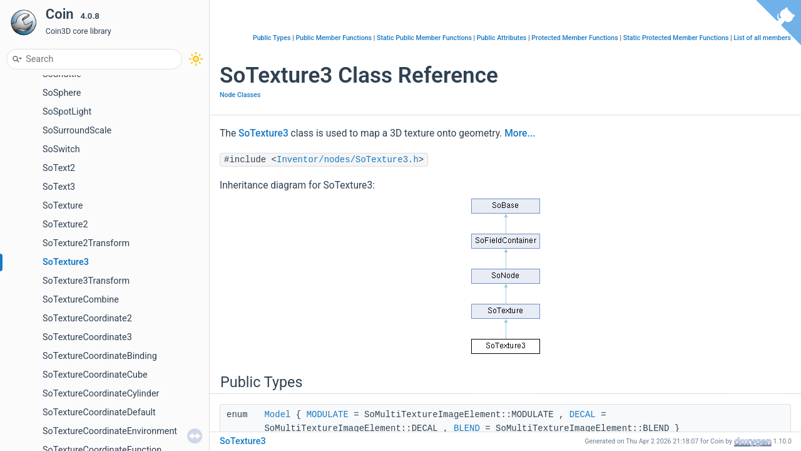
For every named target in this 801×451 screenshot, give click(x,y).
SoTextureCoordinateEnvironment (110, 431)
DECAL (582, 415)
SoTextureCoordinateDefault (99, 412)
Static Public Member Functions (424, 38)
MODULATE (328, 415)
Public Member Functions (333, 38)
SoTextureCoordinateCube (95, 375)
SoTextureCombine (81, 299)
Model (277, 415)
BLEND (467, 428)
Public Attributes (502, 38)
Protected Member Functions (574, 38)
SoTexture (63, 205)
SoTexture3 (66, 262)
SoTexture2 (65, 224)
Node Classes (240, 95)
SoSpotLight (67, 111)
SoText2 (59, 168)
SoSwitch (61, 149)
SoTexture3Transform (86, 281)
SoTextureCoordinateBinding (100, 356)
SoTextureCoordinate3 (87, 337)
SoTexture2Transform (86, 243)
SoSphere (62, 93)
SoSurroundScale (77, 130)
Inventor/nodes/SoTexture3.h (348, 160)
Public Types (272, 38)
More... (519, 133)
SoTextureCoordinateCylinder (101, 393)
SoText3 (59, 187)
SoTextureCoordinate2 (87, 318)
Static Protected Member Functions (676, 38)
